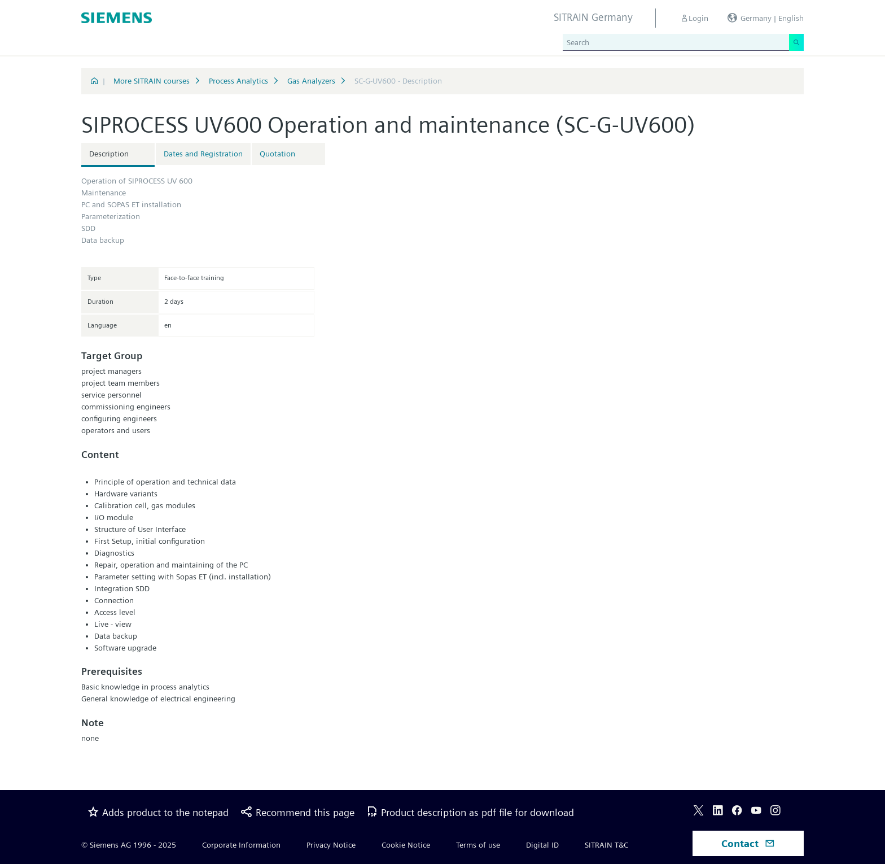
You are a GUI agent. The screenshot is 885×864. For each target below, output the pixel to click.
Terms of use (478, 844)
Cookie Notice (406, 844)
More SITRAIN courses (151, 80)
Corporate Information (241, 844)
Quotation (277, 153)
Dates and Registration (203, 153)
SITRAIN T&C (606, 844)
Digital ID (542, 844)
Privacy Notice (331, 844)
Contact (748, 843)
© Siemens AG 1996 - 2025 (128, 844)
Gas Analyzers (311, 80)
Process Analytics (238, 80)
